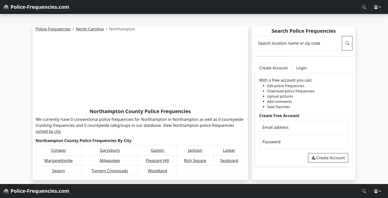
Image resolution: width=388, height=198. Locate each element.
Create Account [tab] (273, 68)
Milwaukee (110, 160)
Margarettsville (58, 160)
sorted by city (48, 131)
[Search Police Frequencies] (364, 7)
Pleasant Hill (157, 160)
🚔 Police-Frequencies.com (36, 6)
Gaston (157, 150)
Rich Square (195, 160)
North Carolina (90, 29)
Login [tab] (301, 68)
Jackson (195, 150)
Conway (58, 150)
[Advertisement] (140, 71)
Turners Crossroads (109, 171)
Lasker (229, 150)
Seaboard (229, 160)
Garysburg (110, 150)
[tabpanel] (303, 120)
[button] (377, 7)
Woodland (157, 171)
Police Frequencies (53, 29)
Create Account (328, 158)
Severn (58, 171)
